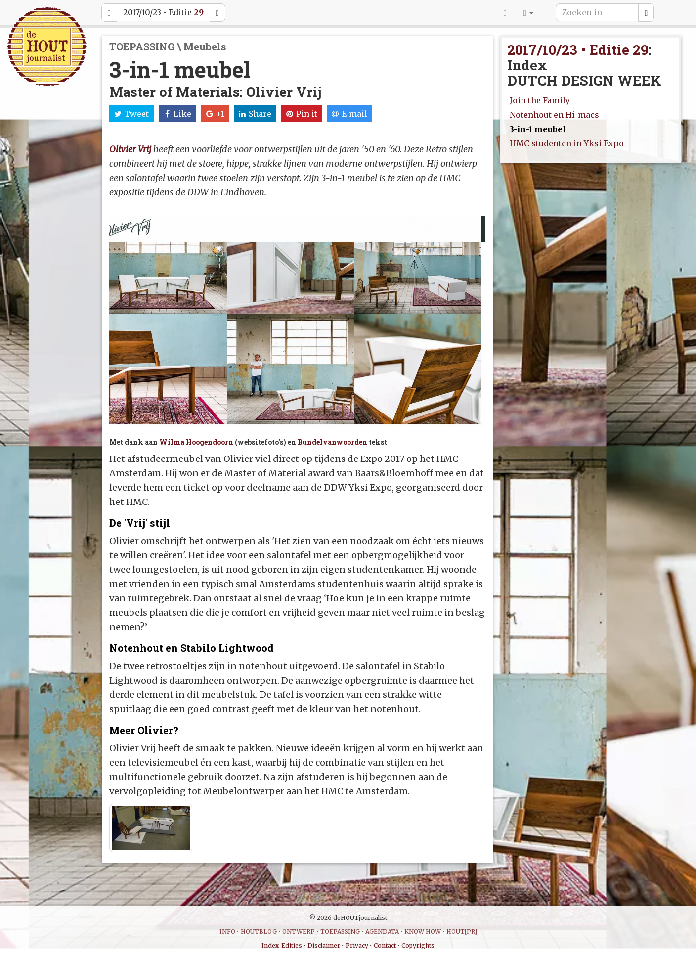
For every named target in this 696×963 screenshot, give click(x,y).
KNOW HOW (422, 931)
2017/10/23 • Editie (163, 12)
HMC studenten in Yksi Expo (567, 143)
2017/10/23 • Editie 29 (578, 50)
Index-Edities (281, 945)
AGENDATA (382, 931)
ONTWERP (298, 931)
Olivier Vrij (130, 149)
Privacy (357, 945)
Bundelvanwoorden (332, 442)
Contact (385, 945)
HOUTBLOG (259, 931)
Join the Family (540, 100)
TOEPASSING (340, 931)
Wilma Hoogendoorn (196, 442)
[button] (528, 12)
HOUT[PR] (461, 931)
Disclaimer (323, 945)
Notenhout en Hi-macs (554, 115)
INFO (227, 931)
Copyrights (418, 945)
